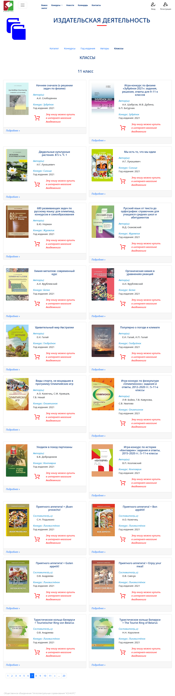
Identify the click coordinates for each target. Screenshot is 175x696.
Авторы (104, 48)
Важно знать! (44, 6)
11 (50, 675)
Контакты (96, 5)
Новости (70, 5)
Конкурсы (69, 48)
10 (45, 675)
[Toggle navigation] (22, 5)
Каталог (54, 48)
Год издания (88, 48)
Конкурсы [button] (56, 5)
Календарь (83, 5)
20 (64, 675)
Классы (118, 48)
